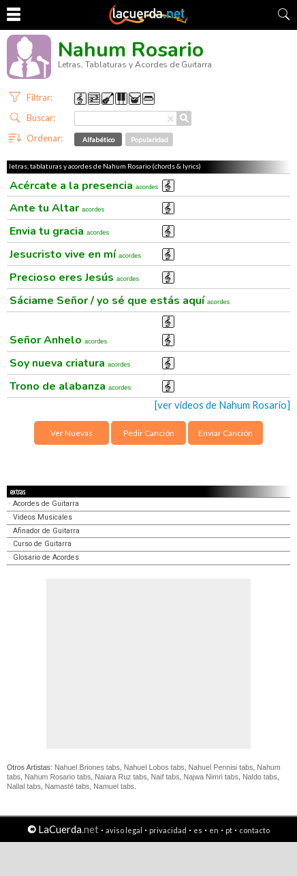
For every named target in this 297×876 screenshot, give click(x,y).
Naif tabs (165, 777)
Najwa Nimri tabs (210, 777)
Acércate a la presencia (84, 185)
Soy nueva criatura (70, 363)
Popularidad (149, 139)
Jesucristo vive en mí (75, 254)
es (197, 830)
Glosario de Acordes (46, 557)
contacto (254, 830)
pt (228, 830)
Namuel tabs (113, 786)
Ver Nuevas (71, 433)
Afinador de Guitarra (46, 530)
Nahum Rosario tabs (58, 777)
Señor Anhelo (58, 340)
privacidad (168, 830)
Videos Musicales (42, 517)
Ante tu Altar (57, 208)
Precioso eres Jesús (74, 277)
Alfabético (98, 139)
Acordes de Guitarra (46, 503)
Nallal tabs (24, 786)
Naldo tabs (260, 777)
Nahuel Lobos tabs (154, 767)
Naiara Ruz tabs (120, 777)
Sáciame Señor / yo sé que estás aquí (120, 300)
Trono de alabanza (70, 386)
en (214, 830)
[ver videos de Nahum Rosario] (222, 405)
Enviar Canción (225, 433)
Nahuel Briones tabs (87, 767)
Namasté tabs (67, 786)
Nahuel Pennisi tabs (221, 767)
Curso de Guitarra (42, 543)
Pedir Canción (148, 433)
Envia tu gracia (59, 231)
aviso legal (124, 830)
